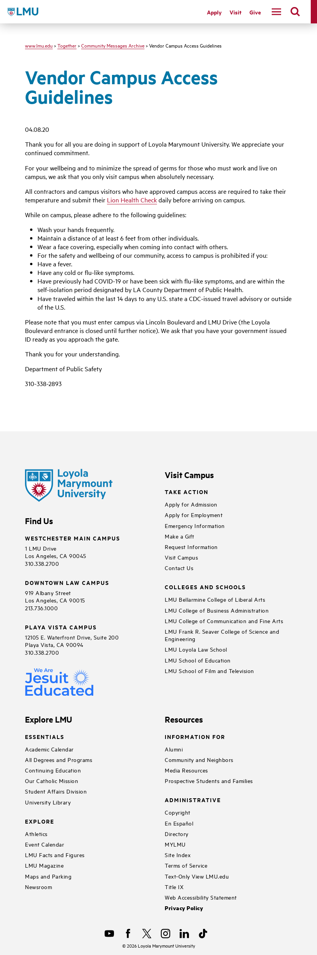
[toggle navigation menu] (276, 11)
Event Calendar (44, 844)
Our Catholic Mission (51, 780)
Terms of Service (186, 865)
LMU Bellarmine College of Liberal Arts (215, 599)
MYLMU (175, 844)
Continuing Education (53, 770)
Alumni (174, 749)
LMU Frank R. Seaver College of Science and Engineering (222, 634)
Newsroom (38, 886)
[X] (146, 933)
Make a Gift (179, 536)
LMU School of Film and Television (209, 670)
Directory (177, 833)
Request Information (191, 546)
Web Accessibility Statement (201, 897)
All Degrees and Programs (58, 759)
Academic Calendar (49, 749)
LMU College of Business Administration (217, 610)
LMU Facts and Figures (55, 854)
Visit (236, 12)
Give (255, 12)
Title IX (174, 886)
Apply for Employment (194, 514)
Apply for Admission (191, 504)
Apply (214, 12)
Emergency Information (195, 525)
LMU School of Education (198, 660)
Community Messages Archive (112, 45)
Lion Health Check (132, 199)
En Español (179, 823)
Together (67, 45)
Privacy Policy (184, 908)
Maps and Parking (48, 876)
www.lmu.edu (39, 45)
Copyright (178, 812)
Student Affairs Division (56, 791)
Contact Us (179, 567)
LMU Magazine (44, 865)
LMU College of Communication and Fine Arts (224, 620)
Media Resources (186, 770)
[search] (295, 11)
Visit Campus (181, 557)
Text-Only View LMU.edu (197, 876)
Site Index (178, 854)
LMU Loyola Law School (196, 649)
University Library (48, 802)
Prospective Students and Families (209, 780)
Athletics (36, 833)
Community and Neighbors (199, 759)
